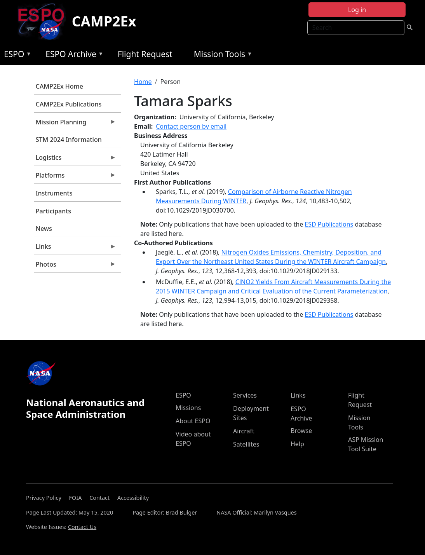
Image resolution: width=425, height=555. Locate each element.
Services (245, 395)
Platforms (75, 177)
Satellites (246, 444)
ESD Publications (329, 224)
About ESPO (193, 421)
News (44, 228)
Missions (188, 407)
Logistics (75, 159)
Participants (53, 211)
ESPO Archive (72, 55)
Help (297, 444)
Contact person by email (191, 126)
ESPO (15, 55)
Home (143, 81)
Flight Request (145, 54)
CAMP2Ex (104, 21)
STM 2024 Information (69, 139)
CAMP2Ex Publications (68, 104)
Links (75, 248)
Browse (301, 430)
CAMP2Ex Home (59, 86)
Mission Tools (221, 55)
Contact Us (82, 527)
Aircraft (243, 431)
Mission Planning (75, 124)
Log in (357, 9)
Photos (75, 266)
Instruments (54, 193)
